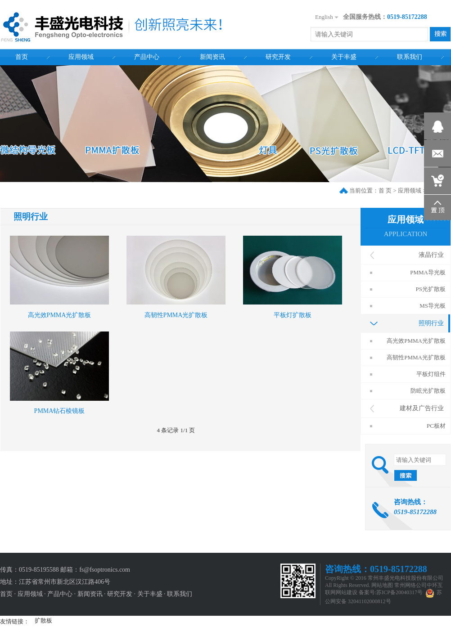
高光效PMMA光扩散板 (59, 315)
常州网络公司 (410, 585)
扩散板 (43, 620)
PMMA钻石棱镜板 (59, 411)
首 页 (385, 190)
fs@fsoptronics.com (104, 569)
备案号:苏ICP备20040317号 (391, 592)
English (324, 16)
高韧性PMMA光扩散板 (176, 315)
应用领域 (409, 190)
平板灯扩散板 (292, 315)
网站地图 (382, 585)
